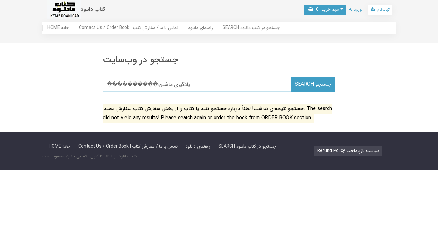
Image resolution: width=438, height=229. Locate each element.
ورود (355, 9)
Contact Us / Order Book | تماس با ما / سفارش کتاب (128, 28)
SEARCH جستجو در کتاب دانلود (251, 28)
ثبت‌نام (380, 9)
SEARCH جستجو (313, 84)
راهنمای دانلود (200, 28)
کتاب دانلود (93, 9)
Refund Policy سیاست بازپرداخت (348, 150)
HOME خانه (58, 28)
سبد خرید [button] (323, 9)
